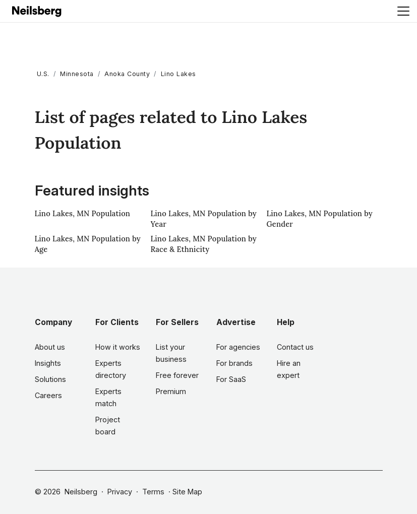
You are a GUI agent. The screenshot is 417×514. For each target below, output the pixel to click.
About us (50, 347)
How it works (117, 347)
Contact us (295, 347)
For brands (234, 363)
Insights (48, 363)
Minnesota (77, 74)
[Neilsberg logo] (37, 10)
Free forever (177, 375)
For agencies (238, 347)
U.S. (43, 74)
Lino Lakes (178, 74)
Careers (48, 395)
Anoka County (127, 74)
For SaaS (231, 379)
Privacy (119, 491)
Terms (153, 491)
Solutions (50, 379)
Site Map (187, 491)
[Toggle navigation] (403, 11)
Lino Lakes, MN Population (83, 213)
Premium (171, 391)
